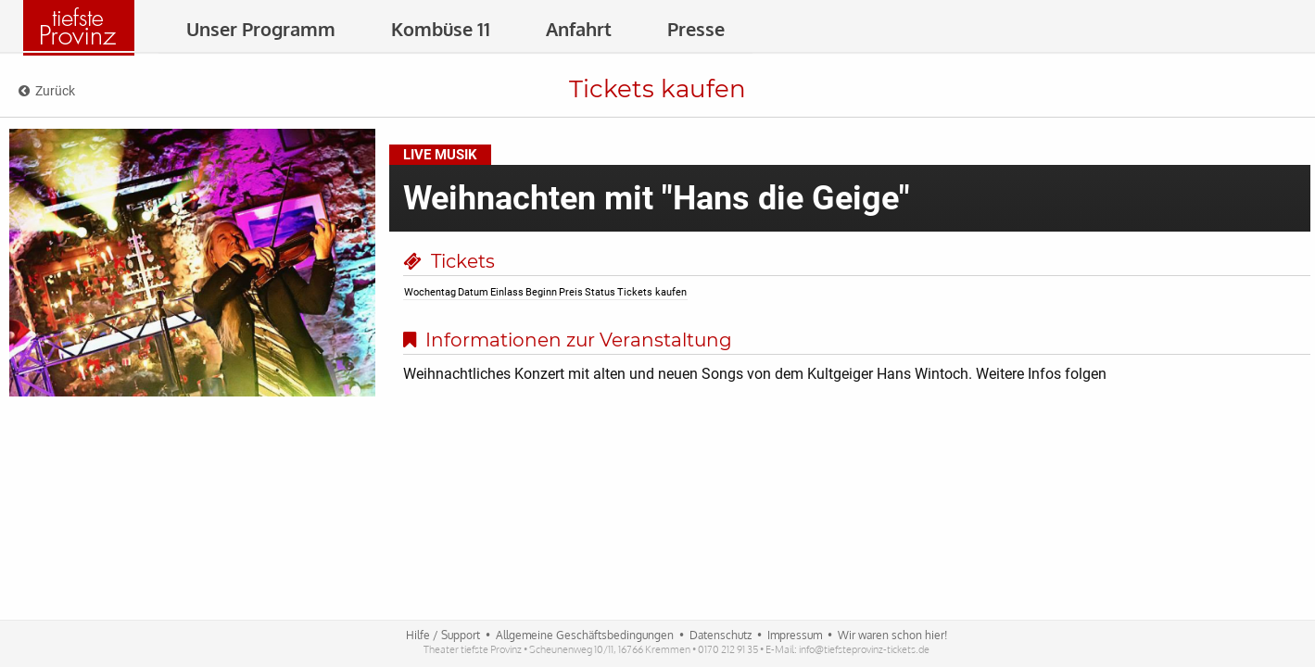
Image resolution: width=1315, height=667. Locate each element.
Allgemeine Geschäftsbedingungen (585, 635)
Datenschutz (720, 635)
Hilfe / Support (443, 635)
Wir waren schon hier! (892, 635)
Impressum (794, 635)
